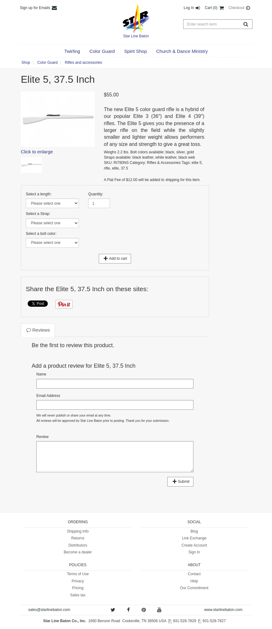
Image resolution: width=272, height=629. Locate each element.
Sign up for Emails (38, 8)
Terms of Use (78, 574)
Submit (180, 481)
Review (42, 437)
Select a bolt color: (41, 233)
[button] (72, 51)
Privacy (78, 581)
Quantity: (95, 194)
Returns (77, 538)
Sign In (194, 552)
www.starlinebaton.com (223, 610)
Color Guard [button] (47, 62)
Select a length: (39, 194)
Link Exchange (194, 538)
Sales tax (77, 595)
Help (194, 581)
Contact (194, 574)
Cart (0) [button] (214, 8)
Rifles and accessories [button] (83, 62)
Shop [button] (25, 62)
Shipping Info (77, 531)
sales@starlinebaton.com (49, 610)
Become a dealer (78, 552)
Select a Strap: (38, 214)
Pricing (78, 588)
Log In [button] (192, 8)
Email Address (48, 396)
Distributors (77, 545)
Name (41, 374)
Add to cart (115, 258)
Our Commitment (194, 588)
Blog (194, 531)
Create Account (194, 545)
